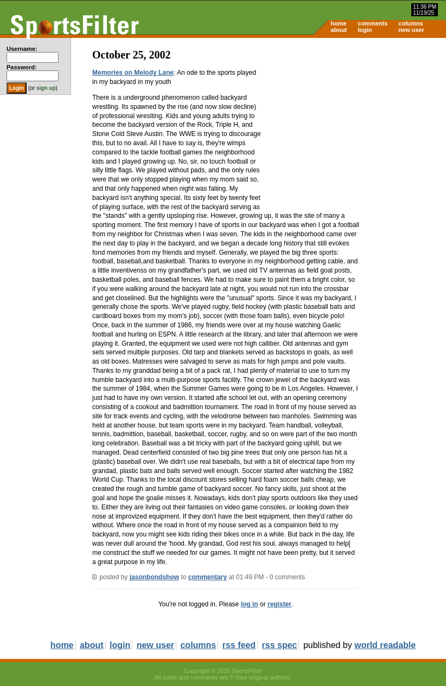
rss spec (279, 645)
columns (410, 23)
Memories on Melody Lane (133, 72)
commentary (207, 577)
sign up (46, 88)
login (365, 30)
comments (372, 23)
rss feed (239, 645)
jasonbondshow (154, 577)
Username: (22, 49)
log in (249, 604)
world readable (385, 645)
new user (411, 30)
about (338, 30)
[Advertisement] (354, 122)
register (279, 604)
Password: (22, 67)
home (338, 23)
